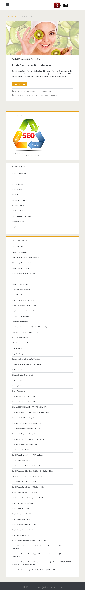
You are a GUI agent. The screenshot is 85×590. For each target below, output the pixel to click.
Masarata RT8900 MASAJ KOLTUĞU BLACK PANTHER (30, 412)
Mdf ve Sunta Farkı (18, 370)
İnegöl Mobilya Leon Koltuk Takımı (23, 514)
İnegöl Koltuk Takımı (19, 173)
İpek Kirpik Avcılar (18, 386)
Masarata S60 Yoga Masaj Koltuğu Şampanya (26, 423)
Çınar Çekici (16, 279)
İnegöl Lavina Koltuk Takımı (21, 519)
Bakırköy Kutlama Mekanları (21, 268)
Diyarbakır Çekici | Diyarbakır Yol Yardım (25, 332)
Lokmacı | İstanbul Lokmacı (21, 316)
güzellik (34, 91)
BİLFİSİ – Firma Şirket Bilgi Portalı (42, 587)
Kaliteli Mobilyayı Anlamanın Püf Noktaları (26, 359)
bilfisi (38, 59)
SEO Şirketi (16, 179)
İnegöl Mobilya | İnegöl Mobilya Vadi (24, 273)
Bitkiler (25, 91)
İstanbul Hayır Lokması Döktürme (23, 263)
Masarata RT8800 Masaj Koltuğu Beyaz (24, 444)
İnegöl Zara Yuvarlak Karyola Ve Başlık (24, 306)
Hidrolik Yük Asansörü (19, 252)
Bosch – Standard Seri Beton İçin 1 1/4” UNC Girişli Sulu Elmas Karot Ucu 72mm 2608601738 (38, 547)
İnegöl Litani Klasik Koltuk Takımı (23, 503)
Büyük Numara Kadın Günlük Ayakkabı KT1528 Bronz (29, 498)
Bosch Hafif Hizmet (18, 205)
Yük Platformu (16, 195)
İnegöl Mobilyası (17, 227)
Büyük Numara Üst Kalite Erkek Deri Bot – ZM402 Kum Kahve (32, 471)
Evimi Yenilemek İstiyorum (21, 290)
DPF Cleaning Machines (20, 200)
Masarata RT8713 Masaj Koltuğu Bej (23, 418)
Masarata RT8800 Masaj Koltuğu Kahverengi (26, 428)
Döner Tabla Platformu (19, 247)
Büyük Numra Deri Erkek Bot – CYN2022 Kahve (27, 455)
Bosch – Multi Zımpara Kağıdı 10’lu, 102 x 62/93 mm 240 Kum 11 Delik (35, 570)
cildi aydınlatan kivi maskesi (29, 95)
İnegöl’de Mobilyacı (18, 354)
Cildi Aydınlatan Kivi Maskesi (42, 38)
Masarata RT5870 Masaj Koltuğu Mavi (24, 402)
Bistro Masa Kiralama (19, 295)
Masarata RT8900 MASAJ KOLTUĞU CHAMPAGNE (29, 407)
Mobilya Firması (17, 380)
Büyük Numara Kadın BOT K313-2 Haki (24, 492)
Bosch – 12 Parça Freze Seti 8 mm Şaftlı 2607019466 (29, 540)
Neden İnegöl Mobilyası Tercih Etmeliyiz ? (26, 257)
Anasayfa (11, 17)
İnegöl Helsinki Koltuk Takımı (21, 535)
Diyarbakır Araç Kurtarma (20, 322)
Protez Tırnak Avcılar (18, 391)
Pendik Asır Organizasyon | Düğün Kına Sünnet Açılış (29, 327)
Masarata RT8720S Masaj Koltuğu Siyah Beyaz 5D (28, 439)
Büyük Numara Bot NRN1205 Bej (22, 450)
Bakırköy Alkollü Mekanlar (20, 284)
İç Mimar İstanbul (17, 184)
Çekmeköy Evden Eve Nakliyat (21, 216)
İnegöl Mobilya (17, 189)
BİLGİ (17, 91)
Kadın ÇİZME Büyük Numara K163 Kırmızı (26, 482)
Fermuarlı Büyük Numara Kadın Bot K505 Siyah (27, 476)
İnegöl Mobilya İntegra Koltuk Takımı (24, 530)
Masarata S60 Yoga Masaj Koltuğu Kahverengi (27, 434)
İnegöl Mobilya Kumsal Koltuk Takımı (24, 524)
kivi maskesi (51, 95)
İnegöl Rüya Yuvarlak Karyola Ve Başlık (24, 311)
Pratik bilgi (46, 91)
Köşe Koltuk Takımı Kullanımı (21, 343)
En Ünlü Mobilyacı (18, 348)
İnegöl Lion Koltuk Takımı (20, 508)
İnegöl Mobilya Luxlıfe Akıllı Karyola (23, 300)
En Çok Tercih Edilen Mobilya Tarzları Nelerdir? (27, 364)
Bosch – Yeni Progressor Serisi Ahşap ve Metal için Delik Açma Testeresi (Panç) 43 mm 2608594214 (40, 555)
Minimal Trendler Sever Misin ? (22, 375)
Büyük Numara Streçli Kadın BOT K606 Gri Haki (28, 487)
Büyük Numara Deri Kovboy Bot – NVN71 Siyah (27, 466)
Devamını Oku (20, 84)
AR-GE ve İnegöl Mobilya (20, 338)
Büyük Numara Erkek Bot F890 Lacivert (25, 460)
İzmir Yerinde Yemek (19, 222)
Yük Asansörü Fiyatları (19, 211)
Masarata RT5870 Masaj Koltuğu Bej (23, 396)
